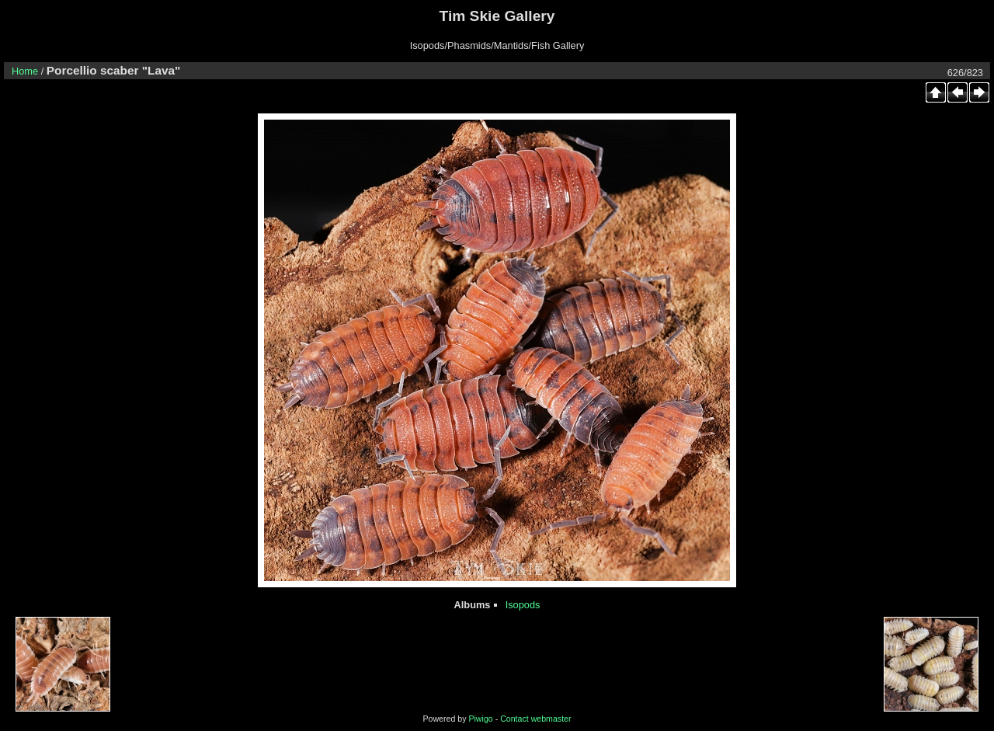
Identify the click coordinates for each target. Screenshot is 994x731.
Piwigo (480, 718)
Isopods (523, 605)
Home (25, 71)
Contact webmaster (535, 718)
